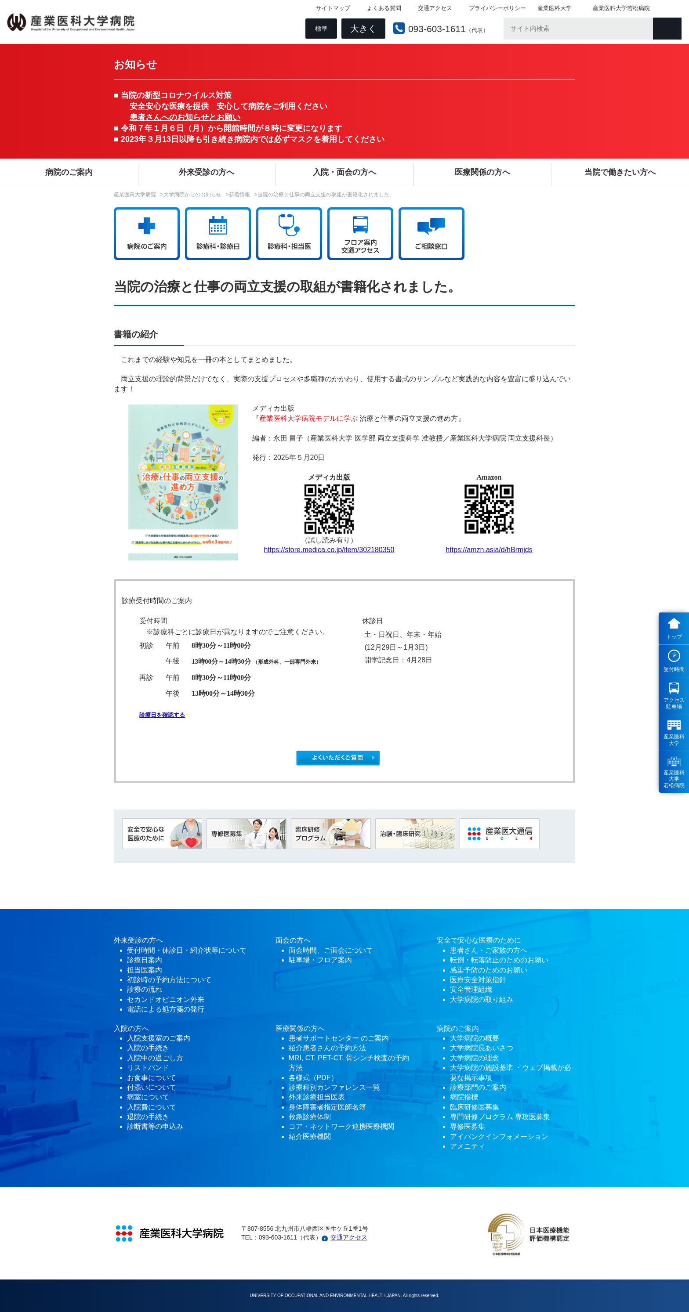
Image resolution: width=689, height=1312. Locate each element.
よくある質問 (382, 9)
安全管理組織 (471, 989)
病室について (148, 1097)
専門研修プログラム (500, 1116)
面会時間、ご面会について (331, 950)
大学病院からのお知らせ (192, 195)
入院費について (151, 1107)
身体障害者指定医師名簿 (327, 1107)
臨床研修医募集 (474, 1107)
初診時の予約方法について (169, 979)
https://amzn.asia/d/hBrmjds (489, 549)
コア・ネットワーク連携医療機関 (341, 1126)
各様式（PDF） (313, 1077)
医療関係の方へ (482, 172)
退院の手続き (148, 1116)
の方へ (300, 940)
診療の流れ (144, 989)
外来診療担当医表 (317, 1097)
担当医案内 (144, 970)
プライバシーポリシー (495, 9)
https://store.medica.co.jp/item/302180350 (329, 549)
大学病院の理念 (474, 1058)
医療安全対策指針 (478, 979)
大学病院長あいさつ (481, 1048)
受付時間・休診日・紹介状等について (187, 950)
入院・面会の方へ (344, 172)
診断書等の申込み (155, 1126)
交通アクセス (433, 9)
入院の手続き (148, 1048)
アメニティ (467, 1146)
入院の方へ (131, 1028)
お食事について (151, 1077)
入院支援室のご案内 (158, 1038)
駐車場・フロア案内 (320, 960)
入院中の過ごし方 (155, 1058)
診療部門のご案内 (478, 1087)
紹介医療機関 (311, 1136)
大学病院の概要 (474, 1038)
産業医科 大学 (674, 740)
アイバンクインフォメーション (499, 1136)
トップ (674, 637)
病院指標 (464, 1097)
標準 (319, 29)
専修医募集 (467, 1126)
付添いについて (151, 1087)
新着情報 (239, 195)
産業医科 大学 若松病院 (674, 779)
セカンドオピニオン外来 (165, 999)
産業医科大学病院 (135, 195)
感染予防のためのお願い (488, 970)
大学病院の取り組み (481, 999)
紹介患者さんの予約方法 (327, 1048)
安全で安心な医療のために (479, 940)
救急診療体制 (310, 1116)
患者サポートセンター (324, 1038)
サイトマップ (331, 9)
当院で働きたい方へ (620, 172)
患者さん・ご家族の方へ (488, 950)
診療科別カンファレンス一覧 (334, 1087)
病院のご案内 (69, 172)
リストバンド (148, 1067)
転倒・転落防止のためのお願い (499, 960)
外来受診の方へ (206, 172)
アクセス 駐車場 (674, 703)
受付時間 (674, 669)
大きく (361, 29)
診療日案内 (144, 960)
